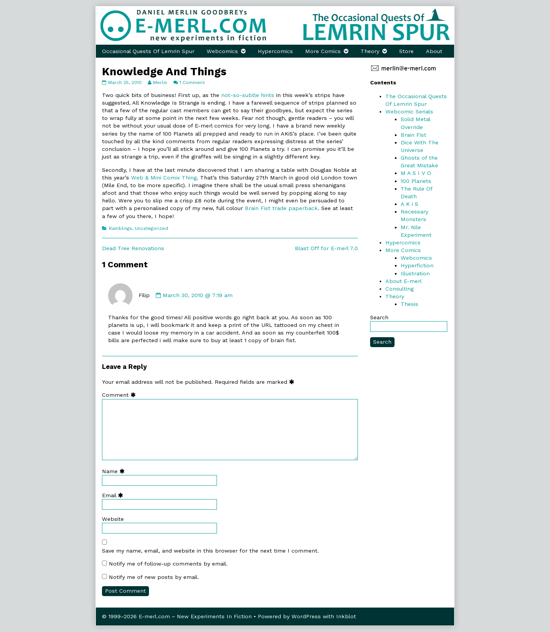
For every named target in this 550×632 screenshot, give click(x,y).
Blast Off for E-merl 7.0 (326, 248)
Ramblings (120, 228)
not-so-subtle (240, 95)
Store (406, 51)
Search (379, 317)
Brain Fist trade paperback (281, 208)
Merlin (160, 82)
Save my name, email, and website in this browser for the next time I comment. (210, 551)
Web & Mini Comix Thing (164, 178)
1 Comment (192, 82)
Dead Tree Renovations (133, 248)
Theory (370, 51)
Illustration (415, 273)
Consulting (399, 289)
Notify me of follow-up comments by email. (168, 564)
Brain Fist (413, 135)
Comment (120, 395)
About (434, 51)
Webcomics (222, 51)
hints (267, 95)
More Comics (323, 51)
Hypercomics (275, 51)
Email (114, 495)
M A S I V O (416, 173)
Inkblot (346, 616)
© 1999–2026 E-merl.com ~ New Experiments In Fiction (177, 616)
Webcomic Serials (409, 111)
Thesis (409, 304)
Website (113, 519)
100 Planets (416, 181)
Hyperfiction (417, 265)
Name (115, 471)
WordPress (306, 616)
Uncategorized (151, 228)
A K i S (409, 204)
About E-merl (403, 281)
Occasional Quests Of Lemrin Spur (148, 51)
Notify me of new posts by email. (154, 577)
